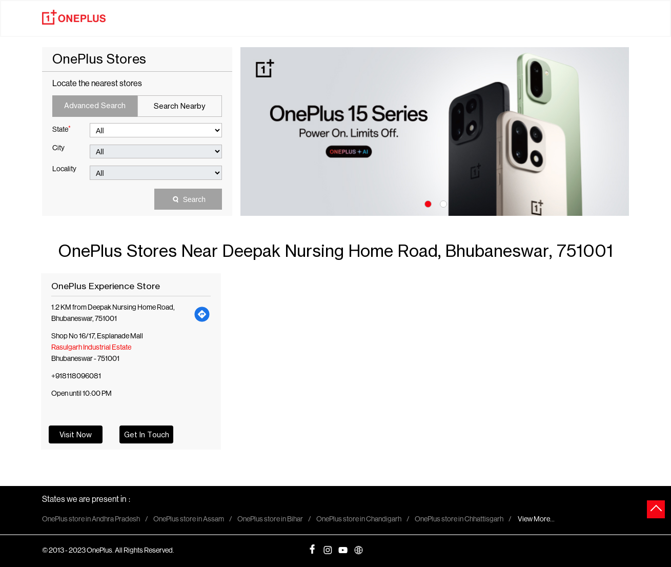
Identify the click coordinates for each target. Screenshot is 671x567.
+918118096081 (76, 376)
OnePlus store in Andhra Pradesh (91, 520)
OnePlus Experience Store (105, 286)
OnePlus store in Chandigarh (358, 520)
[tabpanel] (434, 131)
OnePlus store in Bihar (270, 520)
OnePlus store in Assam (188, 520)
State (61, 129)
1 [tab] (427, 203)
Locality (64, 170)
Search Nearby (179, 106)
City (58, 149)
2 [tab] (442, 203)
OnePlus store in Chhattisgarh (459, 520)
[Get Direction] (202, 314)
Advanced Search (95, 105)
